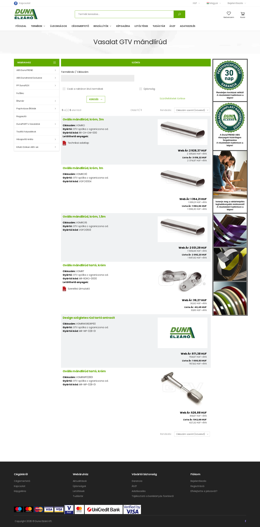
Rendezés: (166, 110)
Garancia (137, 481)
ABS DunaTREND (24, 70)
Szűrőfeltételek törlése (172, 98)
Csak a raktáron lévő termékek (85, 89)
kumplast (230, 118)
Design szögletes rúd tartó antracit (89, 318)
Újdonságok (58, 26)
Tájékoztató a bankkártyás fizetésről (153, 496)
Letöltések (141, 26)
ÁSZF (172, 26)
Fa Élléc (20, 93)
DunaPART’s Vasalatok (28, 124)
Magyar (212, 3)
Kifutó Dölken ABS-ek (27, 147)
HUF (195, 3)
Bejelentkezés (235, 3)
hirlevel (230, 175)
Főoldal (21, 26)
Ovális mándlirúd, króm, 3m (83, 119)
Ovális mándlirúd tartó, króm (84, 265)
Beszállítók (101, 26)
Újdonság (149, 89)
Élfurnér (20, 100)
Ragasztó (21, 116)
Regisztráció (197, 486)
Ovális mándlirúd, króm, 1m (83, 168)
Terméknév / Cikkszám (74, 72)
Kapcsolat (25, 3)
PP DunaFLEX (22, 85)
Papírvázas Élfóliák (26, 108)
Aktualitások (80, 481)
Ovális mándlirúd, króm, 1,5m (84, 216)
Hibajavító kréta (24, 139)
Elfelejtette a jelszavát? (204, 491)
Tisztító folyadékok (26, 131)
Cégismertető (80, 26)
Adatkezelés (187, 26)
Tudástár (159, 26)
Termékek (36, 26)
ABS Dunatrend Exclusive (29, 77)
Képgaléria (123, 26)
